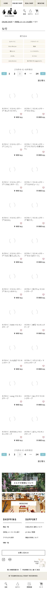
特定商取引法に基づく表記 (31, 570)
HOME (6, 3)
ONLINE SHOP (17, 3)
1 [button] (9, 73)
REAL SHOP (29, 3)
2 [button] (14, 73)
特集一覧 (6, 543)
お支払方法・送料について (33, 527)
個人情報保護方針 (13, 570)
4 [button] (25, 73)
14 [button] (37, 73)
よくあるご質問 (30, 532)
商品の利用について (31, 537)
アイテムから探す (8, 537)
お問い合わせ (23, 552)
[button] (4, 73)
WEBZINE (41, 3)
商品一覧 (6, 527)
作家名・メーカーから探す (23, 22)
